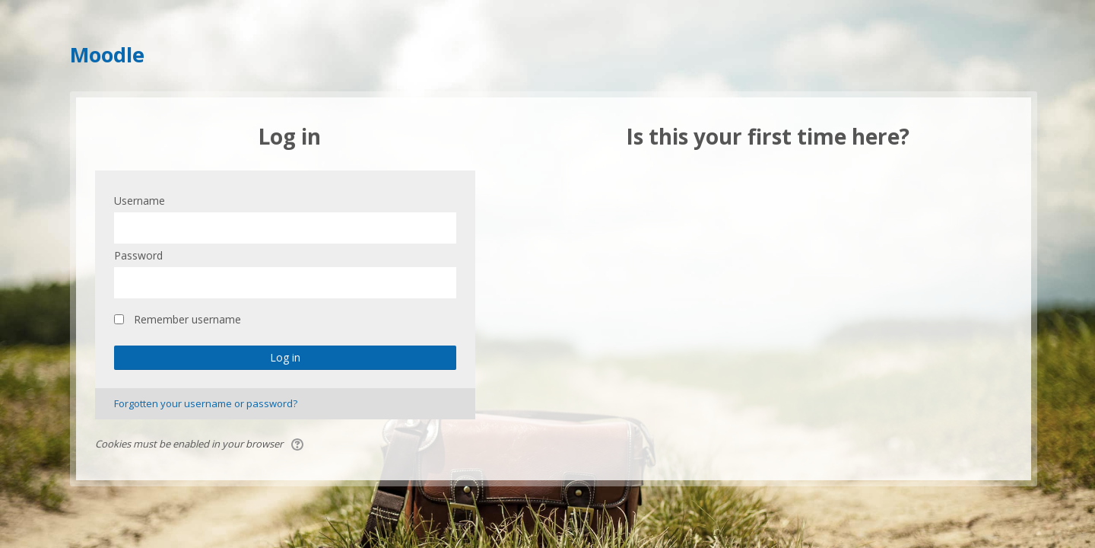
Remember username (187, 319)
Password (138, 255)
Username (139, 200)
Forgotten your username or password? (205, 403)
